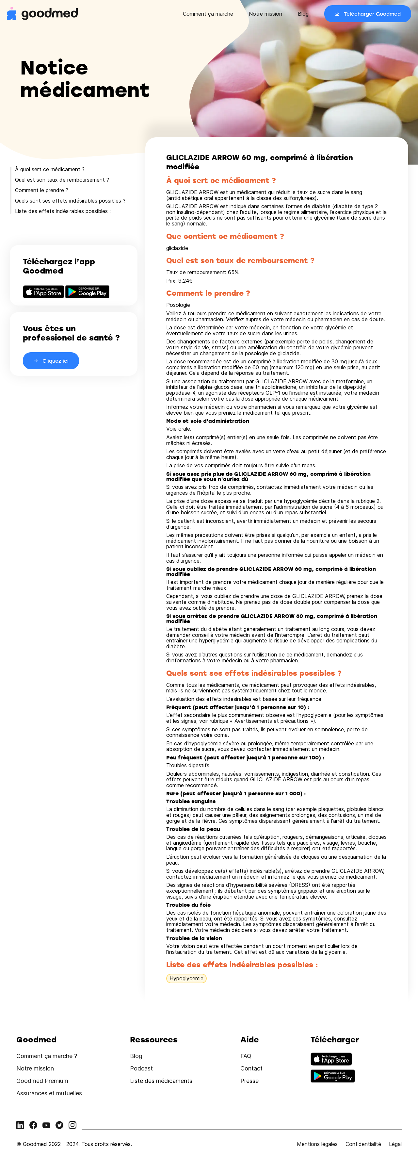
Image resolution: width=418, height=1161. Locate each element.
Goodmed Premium (42, 1080)
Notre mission (265, 13)
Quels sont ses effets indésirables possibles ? (70, 200)
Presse (249, 1080)
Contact (251, 1068)
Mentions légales (317, 1144)
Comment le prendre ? (41, 190)
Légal (395, 1144)
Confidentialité (363, 1144)
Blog (303, 13)
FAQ (245, 1056)
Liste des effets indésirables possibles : (63, 211)
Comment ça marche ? (46, 1056)
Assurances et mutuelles (49, 1093)
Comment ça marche (208, 13)
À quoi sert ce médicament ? (50, 169)
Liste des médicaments (161, 1080)
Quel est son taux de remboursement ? (62, 179)
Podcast (141, 1068)
